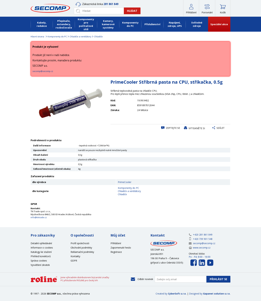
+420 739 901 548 (202, 238)
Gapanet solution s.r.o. (216, 293)
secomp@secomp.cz (42, 71)
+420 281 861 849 (202, 234)
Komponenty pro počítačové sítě (86, 24)
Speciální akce (219, 24)
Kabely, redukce (42, 24)
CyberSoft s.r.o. (177, 293)
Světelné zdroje (196, 24)
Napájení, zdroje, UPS (175, 24)
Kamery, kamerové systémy (108, 24)
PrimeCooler (124, 182)
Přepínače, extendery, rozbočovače (64, 24)
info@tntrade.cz (39, 217)
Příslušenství (152, 24)
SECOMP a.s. (51, 8)
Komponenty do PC (130, 24)
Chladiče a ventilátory (80, 36)
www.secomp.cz (201, 247)
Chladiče (98, 36)
